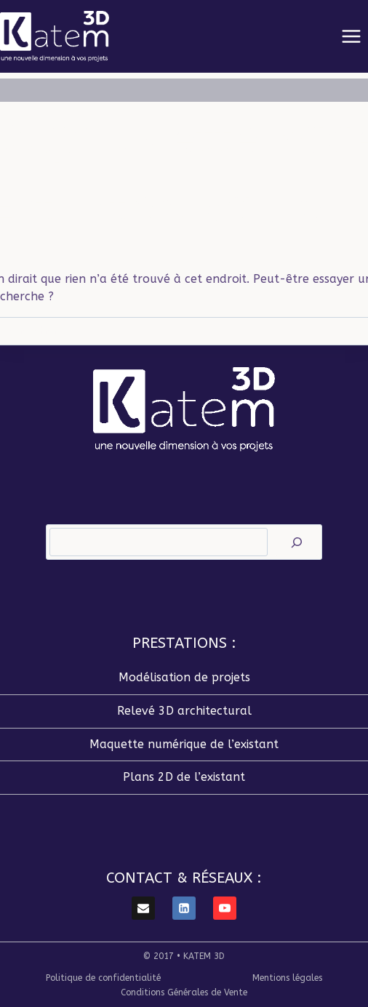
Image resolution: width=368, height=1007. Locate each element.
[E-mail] (143, 908)
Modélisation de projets (184, 677)
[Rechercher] (297, 542)
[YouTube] (224, 908)
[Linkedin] (184, 908)
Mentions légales (287, 978)
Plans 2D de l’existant (184, 777)
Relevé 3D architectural (184, 711)
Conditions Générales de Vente (184, 992)
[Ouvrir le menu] (351, 36)
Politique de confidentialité (103, 978)
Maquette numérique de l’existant (184, 744)
